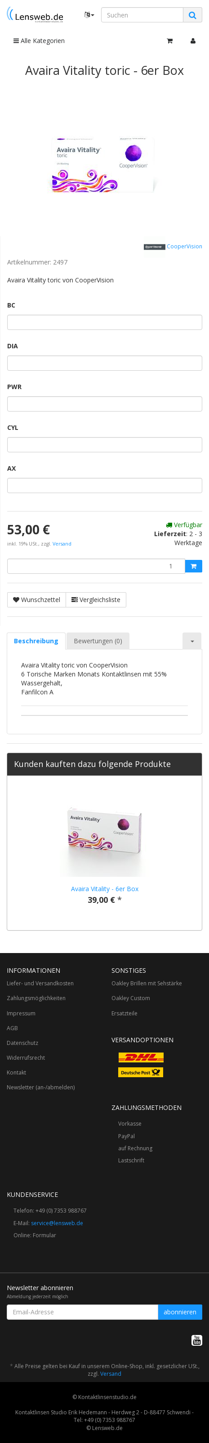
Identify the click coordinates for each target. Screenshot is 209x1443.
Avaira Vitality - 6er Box (104, 888)
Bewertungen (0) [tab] (98, 641)
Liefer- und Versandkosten (40, 983)
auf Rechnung (135, 1148)
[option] (104, 853)
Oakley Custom (130, 998)
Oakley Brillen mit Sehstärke (146, 983)
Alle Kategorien (39, 40)
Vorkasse (130, 1123)
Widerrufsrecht (26, 1058)
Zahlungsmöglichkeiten (36, 998)
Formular (44, 1235)
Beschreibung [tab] (36, 641)
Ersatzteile (124, 1013)
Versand (62, 544)
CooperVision (173, 247)
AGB (12, 1028)
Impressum (21, 1013)
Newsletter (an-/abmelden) (41, 1087)
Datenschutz (22, 1043)
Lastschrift (131, 1160)
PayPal (126, 1136)
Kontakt (16, 1072)
